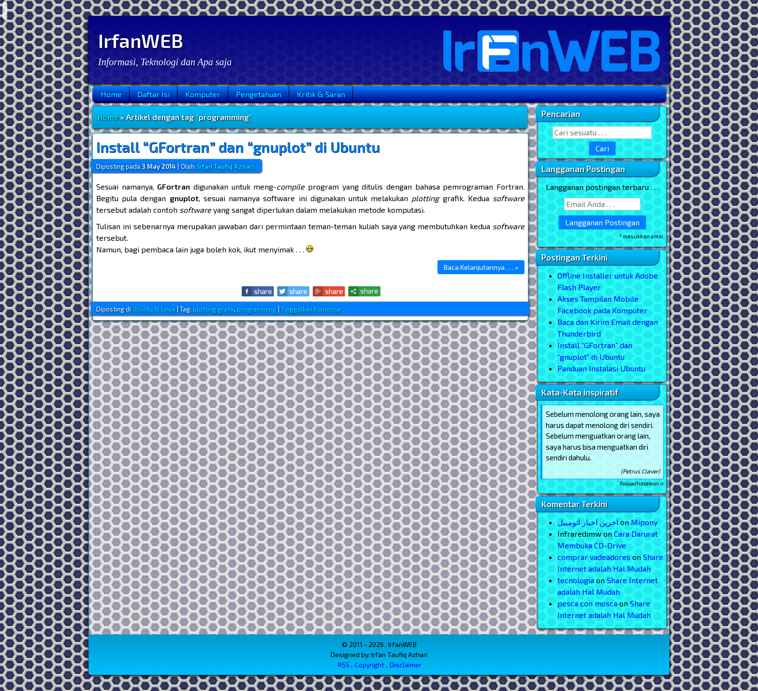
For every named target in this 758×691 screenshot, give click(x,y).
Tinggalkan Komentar (311, 309)
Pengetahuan (258, 94)
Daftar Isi (153, 94)
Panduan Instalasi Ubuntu (601, 368)
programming (256, 309)
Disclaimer (406, 665)
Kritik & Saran (321, 94)
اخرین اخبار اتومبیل (587, 522)
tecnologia (575, 580)
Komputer (202, 94)
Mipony (644, 522)
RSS (344, 665)
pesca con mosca (587, 603)
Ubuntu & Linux (153, 309)
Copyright (369, 665)
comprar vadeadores (593, 556)
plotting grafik (213, 309)
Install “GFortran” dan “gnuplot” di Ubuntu (238, 146)
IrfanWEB (140, 40)
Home (111, 94)
